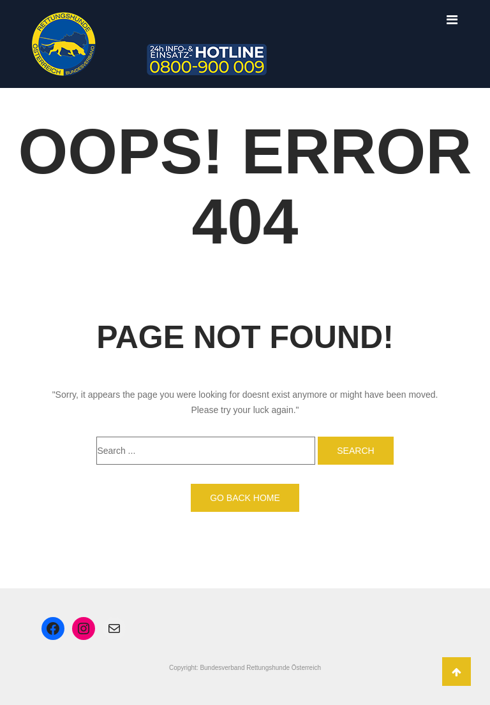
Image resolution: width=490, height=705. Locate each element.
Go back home (245, 498)
